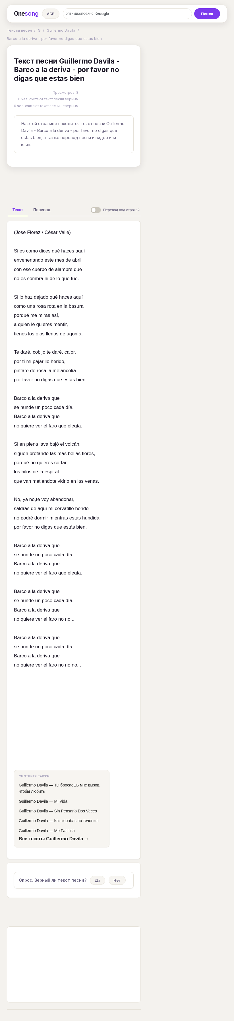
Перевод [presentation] (41, 209)
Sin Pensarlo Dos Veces (75, 811)
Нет (117, 880)
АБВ (51, 13)
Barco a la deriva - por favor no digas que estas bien (54, 38)
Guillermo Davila (61, 30)
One (26, 14)
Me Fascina (64, 830)
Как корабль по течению (76, 820)
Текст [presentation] (18, 209)
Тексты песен (19, 30)
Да (97, 880)
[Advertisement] (96, 184)
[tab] (18, 210)
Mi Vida (60, 801)
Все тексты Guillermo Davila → (54, 838)
